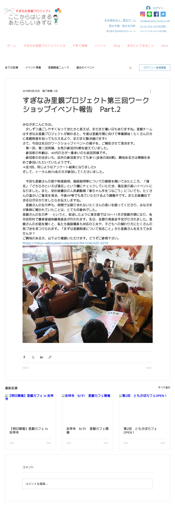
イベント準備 (33, 67)
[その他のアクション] (150, 91)
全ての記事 (11, 67)
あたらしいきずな (30, 23)
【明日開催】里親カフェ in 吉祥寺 (28, 430)
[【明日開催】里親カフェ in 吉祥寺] (30, 408)
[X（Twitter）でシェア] (32, 357)
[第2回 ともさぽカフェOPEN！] (144, 408)
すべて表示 (164, 387)
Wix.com (29, 512)
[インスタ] (142, 14)
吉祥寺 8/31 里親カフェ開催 (87, 430)
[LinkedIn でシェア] (41, 357)
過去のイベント (85, 67)
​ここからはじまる (30, 17)
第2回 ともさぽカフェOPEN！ (140, 430)
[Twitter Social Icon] (163, 14)
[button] (130, 67)
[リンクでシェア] (50, 357)
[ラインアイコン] (149, 14)
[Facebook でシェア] (24, 357)
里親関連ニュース (58, 67)
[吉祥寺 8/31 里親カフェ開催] (87, 408)
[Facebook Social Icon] (156, 14)
